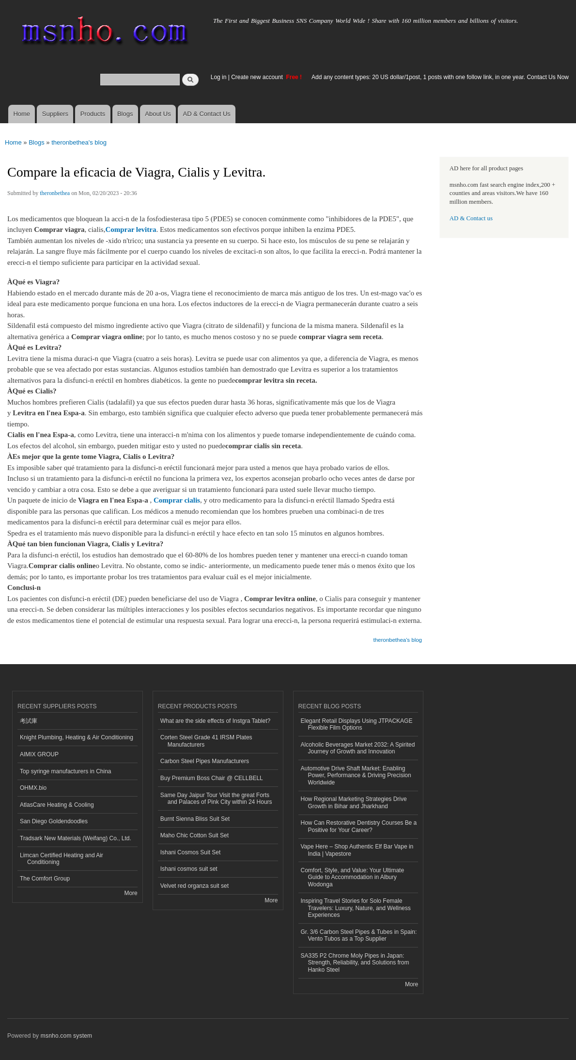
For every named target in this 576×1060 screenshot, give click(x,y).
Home (21, 113)
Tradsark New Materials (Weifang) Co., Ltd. (75, 838)
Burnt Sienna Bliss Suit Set (195, 818)
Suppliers (55, 113)
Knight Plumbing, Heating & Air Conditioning (76, 737)
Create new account (257, 77)
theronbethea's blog (79, 142)
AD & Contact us (471, 218)
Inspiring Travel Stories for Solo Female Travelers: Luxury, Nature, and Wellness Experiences (356, 907)
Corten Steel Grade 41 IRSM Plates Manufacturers (206, 741)
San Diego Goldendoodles (54, 821)
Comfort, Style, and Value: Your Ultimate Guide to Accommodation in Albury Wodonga (353, 877)
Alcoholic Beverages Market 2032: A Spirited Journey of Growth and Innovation (358, 748)
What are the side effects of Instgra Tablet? (215, 721)
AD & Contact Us (207, 113)
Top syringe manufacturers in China (65, 771)
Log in (219, 77)
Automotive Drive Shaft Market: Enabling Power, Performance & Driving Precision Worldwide (356, 775)
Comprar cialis (177, 500)
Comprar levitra (130, 229)
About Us (158, 113)
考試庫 (28, 721)
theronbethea (55, 193)
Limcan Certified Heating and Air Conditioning (61, 858)
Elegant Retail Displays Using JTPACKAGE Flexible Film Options (357, 724)
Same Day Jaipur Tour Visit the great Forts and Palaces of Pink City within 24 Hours (216, 798)
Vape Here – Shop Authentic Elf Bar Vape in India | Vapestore (357, 850)
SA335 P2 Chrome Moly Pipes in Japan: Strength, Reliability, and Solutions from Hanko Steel (355, 962)
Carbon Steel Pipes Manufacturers (204, 761)
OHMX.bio (33, 787)
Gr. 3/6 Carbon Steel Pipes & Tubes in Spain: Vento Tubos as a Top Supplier (359, 935)
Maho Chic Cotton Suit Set (194, 835)
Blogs (125, 113)
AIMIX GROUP (39, 754)
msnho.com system (66, 1035)
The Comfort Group (45, 878)
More (130, 893)
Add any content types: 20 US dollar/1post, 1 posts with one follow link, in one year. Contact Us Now (440, 77)
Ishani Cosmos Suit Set (190, 852)
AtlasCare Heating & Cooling (57, 804)
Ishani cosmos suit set (189, 868)
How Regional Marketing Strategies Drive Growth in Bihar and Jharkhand (354, 802)
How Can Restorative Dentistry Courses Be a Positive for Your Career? (359, 826)
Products (92, 113)
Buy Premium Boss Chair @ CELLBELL (211, 778)
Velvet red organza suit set (194, 885)
